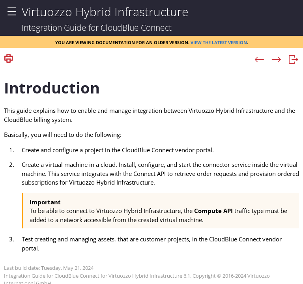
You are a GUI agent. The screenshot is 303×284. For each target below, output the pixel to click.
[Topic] (151, 174)
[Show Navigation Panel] (12, 12)
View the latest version (219, 42)
